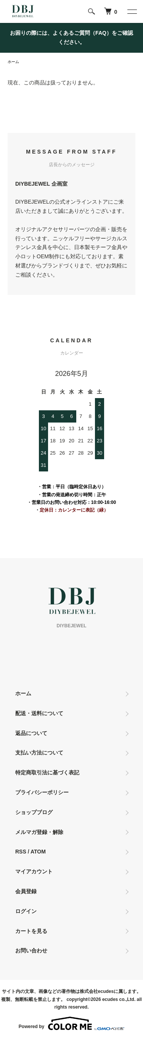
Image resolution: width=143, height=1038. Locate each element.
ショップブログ (34, 812)
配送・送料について (39, 713)
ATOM (38, 852)
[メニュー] (131, 11)
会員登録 (26, 891)
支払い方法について (39, 753)
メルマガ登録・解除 (39, 832)
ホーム (13, 62)
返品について (31, 733)
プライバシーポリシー (42, 792)
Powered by (71, 1023)
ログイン (26, 911)
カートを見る (31, 931)
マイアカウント (34, 871)
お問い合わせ (31, 950)
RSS (20, 852)
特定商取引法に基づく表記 (47, 772)
